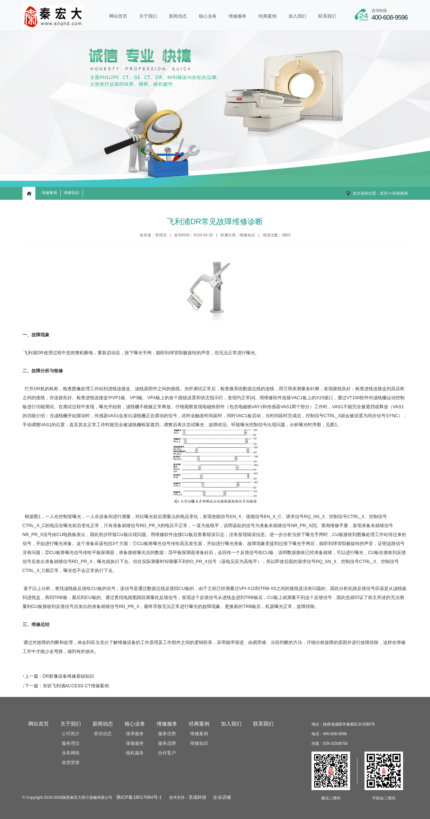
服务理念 (71, 743)
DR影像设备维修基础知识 (68, 676)
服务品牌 (167, 743)
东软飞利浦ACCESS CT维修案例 (76, 685)
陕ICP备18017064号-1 (139, 797)
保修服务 (135, 743)
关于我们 (148, 16)
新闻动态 (178, 16)
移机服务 (135, 753)
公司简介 (71, 734)
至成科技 (197, 797)
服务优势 (167, 734)
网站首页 (118, 16)
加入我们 (297, 16)
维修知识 (71, 192)
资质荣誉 (71, 763)
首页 (384, 193)
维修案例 (49, 192)
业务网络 (71, 753)
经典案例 (267, 16)
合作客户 (167, 753)
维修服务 (238, 16)
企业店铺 (222, 797)
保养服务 (135, 734)
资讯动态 (103, 734)
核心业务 (208, 16)
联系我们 (327, 16)
